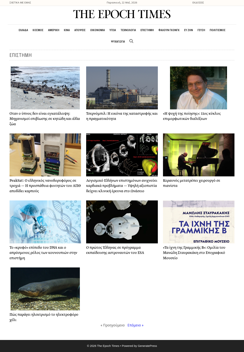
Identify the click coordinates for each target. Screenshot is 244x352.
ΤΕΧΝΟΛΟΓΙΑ (128, 30)
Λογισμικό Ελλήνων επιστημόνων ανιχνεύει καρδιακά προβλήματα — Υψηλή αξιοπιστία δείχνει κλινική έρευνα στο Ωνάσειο (121, 186)
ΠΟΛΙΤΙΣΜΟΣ (218, 30)
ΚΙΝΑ (67, 30)
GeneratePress (147, 345)
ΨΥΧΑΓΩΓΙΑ (118, 42)
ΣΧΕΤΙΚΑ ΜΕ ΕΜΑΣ (20, 2)
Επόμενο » (136, 326)
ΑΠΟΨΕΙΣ (80, 30)
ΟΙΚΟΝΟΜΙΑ (97, 30)
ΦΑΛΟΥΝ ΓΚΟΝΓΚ (169, 30)
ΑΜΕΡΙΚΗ (53, 30)
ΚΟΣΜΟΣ (38, 30)
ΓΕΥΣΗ (201, 30)
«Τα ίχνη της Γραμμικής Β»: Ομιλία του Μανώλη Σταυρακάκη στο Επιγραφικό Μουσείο (194, 253)
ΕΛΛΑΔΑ (23, 30)
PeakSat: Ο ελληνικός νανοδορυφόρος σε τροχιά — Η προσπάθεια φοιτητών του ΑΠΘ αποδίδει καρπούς (45, 186)
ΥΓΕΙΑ (112, 30)
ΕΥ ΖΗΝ (188, 30)
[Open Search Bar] (131, 42)
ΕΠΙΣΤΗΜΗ (147, 30)
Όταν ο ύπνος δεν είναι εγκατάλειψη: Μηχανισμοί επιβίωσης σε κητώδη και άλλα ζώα (45, 119)
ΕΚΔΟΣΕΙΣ (198, 2)
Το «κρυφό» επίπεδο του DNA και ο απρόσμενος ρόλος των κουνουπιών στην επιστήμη (43, 253)
